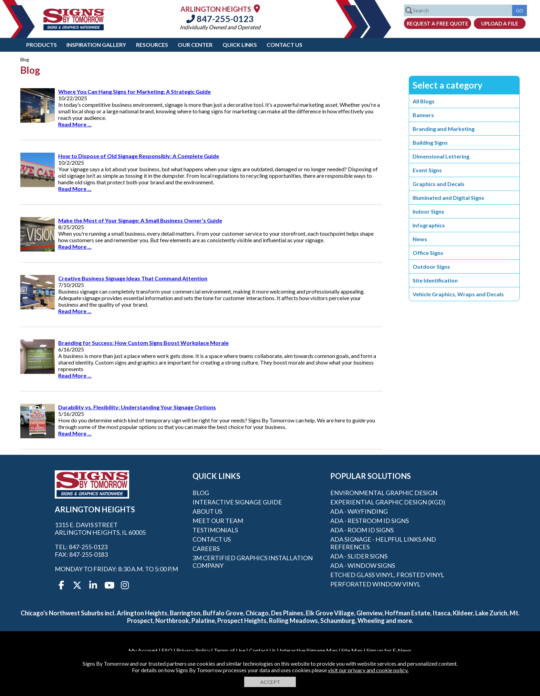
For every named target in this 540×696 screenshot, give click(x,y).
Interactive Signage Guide (237, 502)
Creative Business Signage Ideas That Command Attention (132, 278)
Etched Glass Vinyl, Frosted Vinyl (387, 575)
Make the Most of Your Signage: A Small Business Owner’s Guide (140, 220)
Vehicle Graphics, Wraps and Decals (458, 294)
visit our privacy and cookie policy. (368, 670)
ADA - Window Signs (362, 565)
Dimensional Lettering (441, 156)
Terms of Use (229, 650)
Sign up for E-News (389, 650)
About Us (207, 511)
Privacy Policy (193, 650)
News (420, 239)
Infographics (429, 225)
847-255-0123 (220, 18)
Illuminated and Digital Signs (448, 197)
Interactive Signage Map (309, 650)
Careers (206, 548)
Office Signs (428, 252)
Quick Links (239, 44)
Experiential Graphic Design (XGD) (387, 502)
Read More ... (75, 124)
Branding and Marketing (444, 128)
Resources (152, 44)
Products (41, 44)
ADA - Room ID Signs (362, 530)
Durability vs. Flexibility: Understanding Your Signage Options (137, 407)
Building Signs (430, 142)
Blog (201, 493)
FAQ (167, 650)
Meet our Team (218, 520)
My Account (143, 650)
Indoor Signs (428, 211)
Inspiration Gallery (96, 44)
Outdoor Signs (431, 266)
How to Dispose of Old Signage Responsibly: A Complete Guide (138, 156)
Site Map (352, 650)
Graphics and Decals (439, 184)
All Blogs (424, 101)
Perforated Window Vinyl (375, 584)
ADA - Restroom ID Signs (369, 520)
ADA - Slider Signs (358, 556)
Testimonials (215, 530)
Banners (423, 115)
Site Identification (435, 280)
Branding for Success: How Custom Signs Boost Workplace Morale (143, 342)
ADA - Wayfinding (359, 511)
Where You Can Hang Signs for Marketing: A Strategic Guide (134, 91)
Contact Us (284, 44)
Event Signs (427, 170)
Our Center (195, 44)
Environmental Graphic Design (383, 493)
